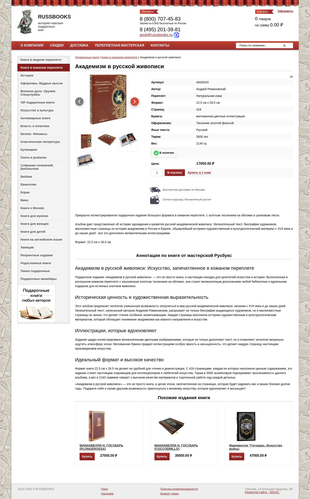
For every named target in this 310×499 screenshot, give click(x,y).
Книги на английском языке (41, 239)
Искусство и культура (37, 110)
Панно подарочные (35, 271)
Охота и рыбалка (33, 157)
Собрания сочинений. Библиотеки (37, 167)
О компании (32, 45)
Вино (25, 200)
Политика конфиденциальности (179, 489)
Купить (87, 456)
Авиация (27, 247)
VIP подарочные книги (38, 102)
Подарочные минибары (39, 279)
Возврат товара (169, 493)
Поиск (104, 489)
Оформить (285, 11)
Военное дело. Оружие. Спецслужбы (38, 92)
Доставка (79, 45)
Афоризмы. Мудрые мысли (42, 83)
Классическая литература (40, 141)
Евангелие (29, 184)
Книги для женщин (35, 223)
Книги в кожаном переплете (42, 67)
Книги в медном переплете (41, 59)
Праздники (107, 493)
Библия (26, 176)
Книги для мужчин (34, 216)
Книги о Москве (32, 208)
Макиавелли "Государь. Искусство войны (255, 447)
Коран (25, 192)
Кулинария (29, 149)
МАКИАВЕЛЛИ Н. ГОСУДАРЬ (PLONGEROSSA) (101, 447)
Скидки (57, 45)
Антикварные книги (35, 118)
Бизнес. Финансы (34, 134)
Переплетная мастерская (119, 45)
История (27, 75)
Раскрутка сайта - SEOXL (262, 492)
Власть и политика (35, 126)
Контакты (160, 45)
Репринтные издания (37, 255)
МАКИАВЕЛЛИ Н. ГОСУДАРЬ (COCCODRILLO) (176, 447)
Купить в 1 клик (199, 172)
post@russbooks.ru (156, 35)
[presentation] (79, 101)
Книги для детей (33, 231)
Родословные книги (36, 263)
